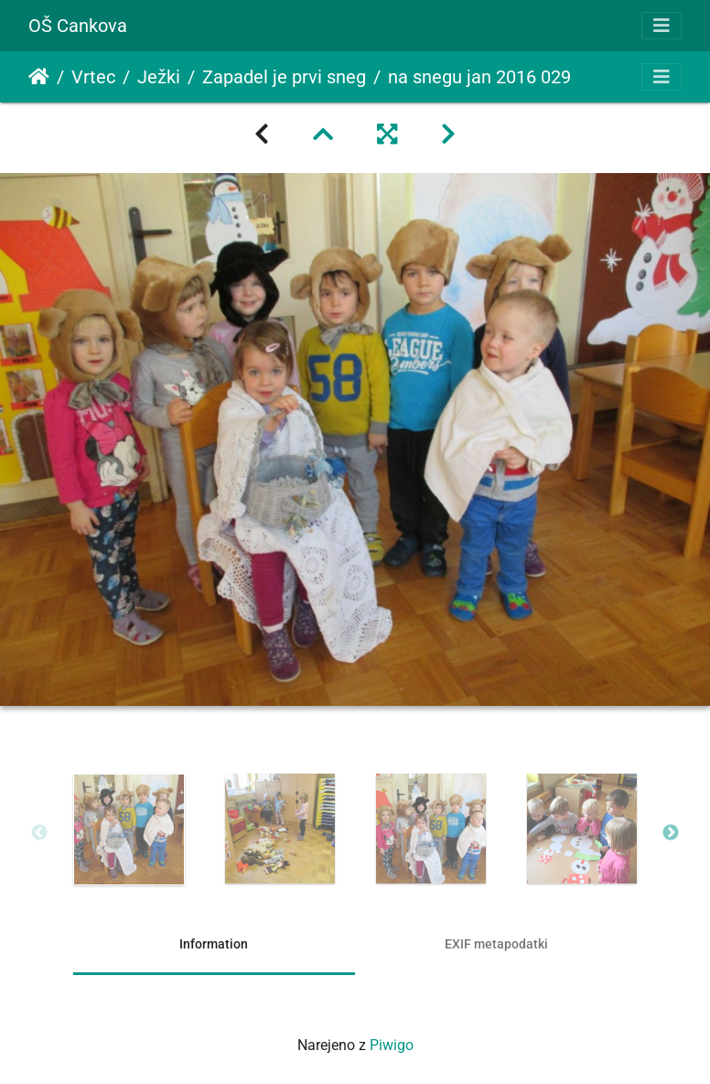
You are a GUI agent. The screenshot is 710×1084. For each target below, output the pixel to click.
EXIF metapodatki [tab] (496, 944)
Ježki (158, 77)
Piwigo (392, 1045)
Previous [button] (39, 833)
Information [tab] (213, 944)
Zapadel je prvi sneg (284, 77)
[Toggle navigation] (661, 25)
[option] (128, 829)
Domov (38, 77)
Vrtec (93, 77)
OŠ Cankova (77, 26)
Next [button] (671, 833)
